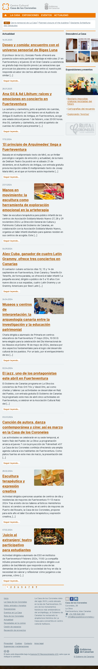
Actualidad (61, 15)
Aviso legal (38, 643)
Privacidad (8, 643)
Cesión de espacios (12, 626)
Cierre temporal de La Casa (24, 23)
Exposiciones (30, 15)
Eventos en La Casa (13, 612)
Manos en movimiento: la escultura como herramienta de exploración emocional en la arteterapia (25, 200)
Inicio (6, 598)
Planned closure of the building (54, 23)
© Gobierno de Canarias (84, 656)
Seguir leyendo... (11, 81)
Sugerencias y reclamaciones (16, 646)
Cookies (18, 643)
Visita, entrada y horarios (15, 605)
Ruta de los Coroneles (14, 616)
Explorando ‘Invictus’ (78, 114)
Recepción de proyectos (15, 630)
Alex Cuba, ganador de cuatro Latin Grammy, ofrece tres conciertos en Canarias (32, 259)
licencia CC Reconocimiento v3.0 (44, 654)
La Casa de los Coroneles (15, 602)
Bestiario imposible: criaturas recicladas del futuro (79, 101)
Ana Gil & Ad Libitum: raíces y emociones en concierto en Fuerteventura (27, 99)
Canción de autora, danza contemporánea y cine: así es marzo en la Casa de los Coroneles (32, 427)
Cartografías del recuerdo (81, 109)
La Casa (15, 15)
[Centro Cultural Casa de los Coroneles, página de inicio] (31, 6)
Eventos (46, 15)
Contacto (28, 643)
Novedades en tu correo (15, 623)
